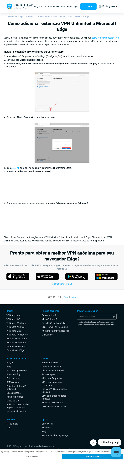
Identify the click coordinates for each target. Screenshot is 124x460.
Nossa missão (13, 393)
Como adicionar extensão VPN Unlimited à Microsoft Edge (63, 16)
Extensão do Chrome (16, 338)
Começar (89, 6)
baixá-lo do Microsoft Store (105, 37)
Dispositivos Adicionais (53, 370)
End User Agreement (16, 370)
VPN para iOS (13, 319)
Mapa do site (12, 400)
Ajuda (76, 6)
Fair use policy (13, 378)
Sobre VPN (47, 423)
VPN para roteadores (17, 334)
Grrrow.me (47, 334)
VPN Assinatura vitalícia (54, 406)
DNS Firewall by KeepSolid (55, 327)
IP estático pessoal (51, 366)
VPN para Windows (16, 323)
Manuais (32, 16)
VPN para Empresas (57, 6)
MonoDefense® (49, 319)
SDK (8, 427)
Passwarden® (49, 315)
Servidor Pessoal (50, 362)
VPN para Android (15, 327)
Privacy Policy (13, 374)
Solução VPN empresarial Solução (54, 390)
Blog (8, 366)
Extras (44, 6)
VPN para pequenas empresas (52, 383)
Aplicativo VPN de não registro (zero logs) (17, 406)
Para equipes (48, 374)
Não (74, 297)
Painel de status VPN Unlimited (16, 387)
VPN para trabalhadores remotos (54, 397)
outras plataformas (62, 284)
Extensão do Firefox (16, 342)
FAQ (44, 431)
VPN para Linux (14, 331)
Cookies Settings (31, 456)
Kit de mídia (12, 423)
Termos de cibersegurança (55, 435)
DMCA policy (12, 382)
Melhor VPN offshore (52, 402)
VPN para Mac (13, 315)
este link (15, 168)
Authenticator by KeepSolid (55, 331)
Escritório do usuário (16, 411)
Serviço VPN (11, 16)
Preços (37, 6)
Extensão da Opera (16, 346)
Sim (66, 297)
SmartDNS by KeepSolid (54, 323)
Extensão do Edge (15, 350)
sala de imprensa (14, 396)
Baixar (70, 6)
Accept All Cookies (93, 456)
